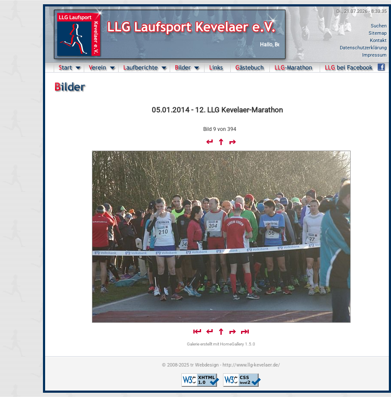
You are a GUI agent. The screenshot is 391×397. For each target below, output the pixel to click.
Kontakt (378, 40)
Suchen (379, 26)
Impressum (374, 55)
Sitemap (378, 33)
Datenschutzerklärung (363, 48)
